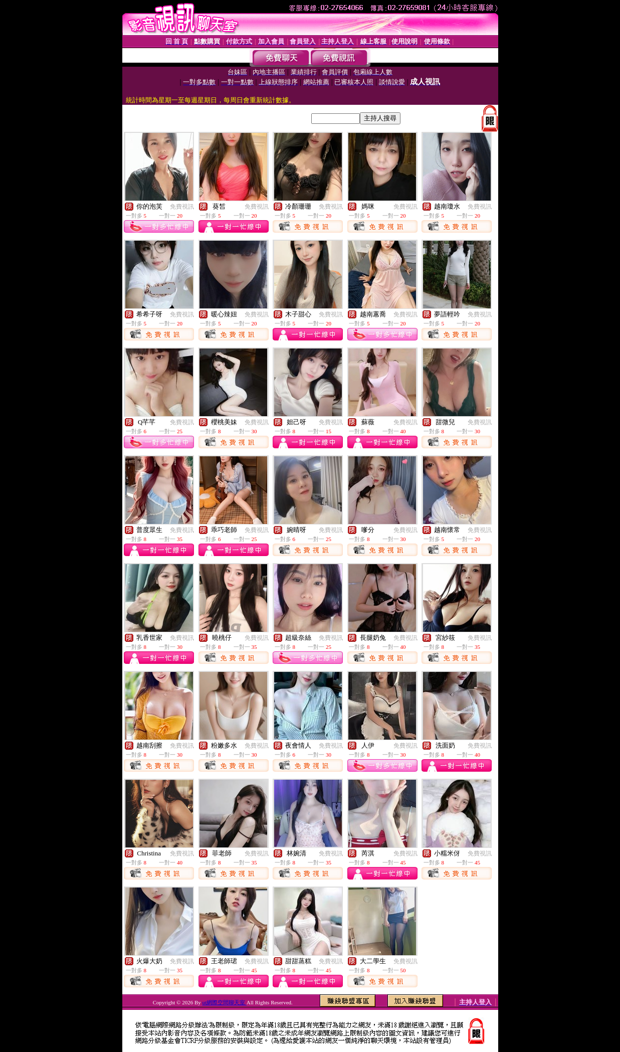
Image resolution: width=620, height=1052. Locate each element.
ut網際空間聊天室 (224, 1002)
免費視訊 (182, 206)
